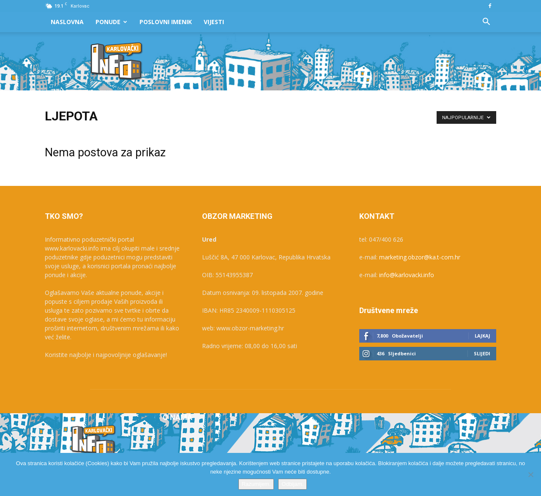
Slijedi (482, 353)
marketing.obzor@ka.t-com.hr (419, 257)
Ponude (111, 22)
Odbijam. (292, 484)
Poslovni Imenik (165, 22)
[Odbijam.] (530, 474)
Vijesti (214, 22)
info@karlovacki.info (406, 275)
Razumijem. (256, 484)
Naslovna (67, 22)
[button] (486, 23)
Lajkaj (482, 335)
